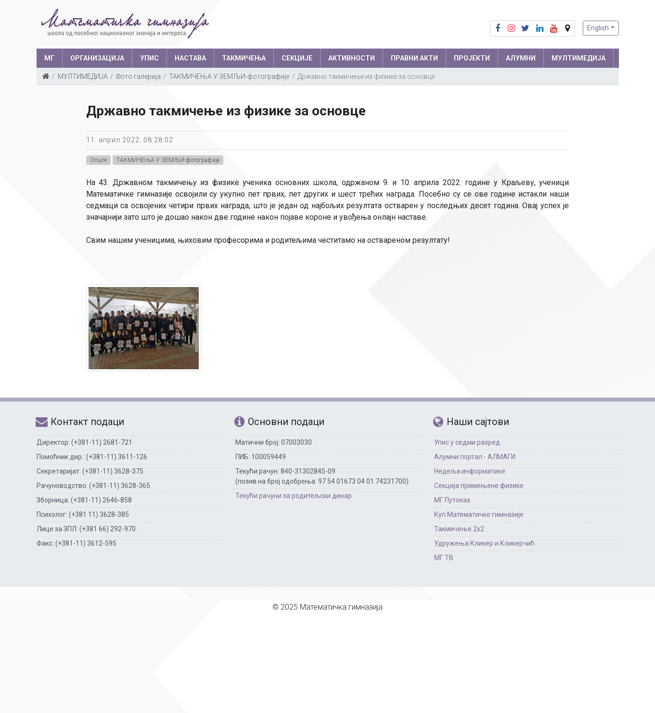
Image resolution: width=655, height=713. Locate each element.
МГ (49, 58)
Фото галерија (138, 76)
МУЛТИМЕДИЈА (578, 58)
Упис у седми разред (467, 442)
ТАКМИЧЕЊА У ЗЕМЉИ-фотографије (229, 76)
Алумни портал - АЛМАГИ (474, 457)
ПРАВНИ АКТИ (414, 58)
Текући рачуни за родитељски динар (293, 496)
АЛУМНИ (521, 58)
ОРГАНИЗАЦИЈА (97, 58)
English (598, 28)
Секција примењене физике (479, 485)
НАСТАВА (190, 58)
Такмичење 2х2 (459, 529)
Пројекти (472, 58)
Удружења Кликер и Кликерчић (484, 543)
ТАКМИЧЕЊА (244, 58)
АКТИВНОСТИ (351, 58)
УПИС (149, 58)
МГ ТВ (443, 558)
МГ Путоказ (452, 500)
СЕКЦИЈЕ (297, 58)
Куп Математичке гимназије (479, 514)
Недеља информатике (469, 471)
